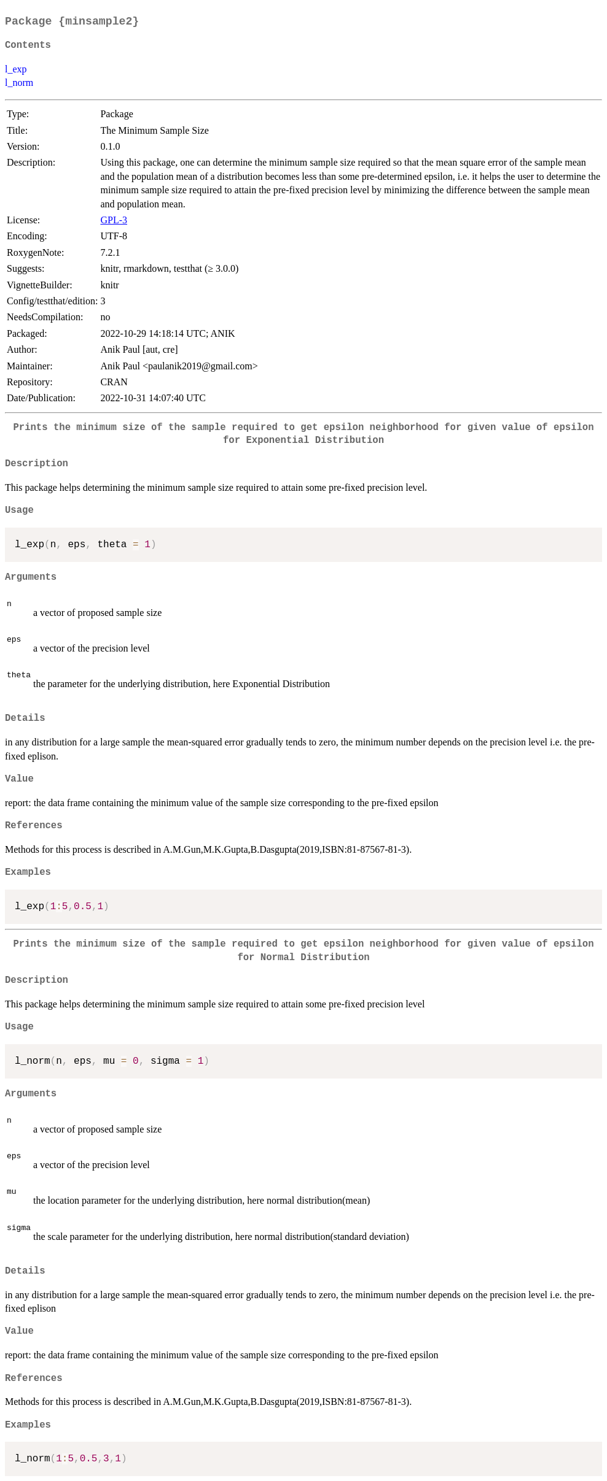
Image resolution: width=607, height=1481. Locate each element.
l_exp (16, 69)
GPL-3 (113, 220)
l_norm (19, 82)
